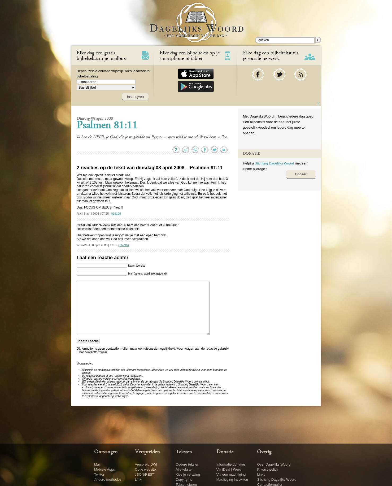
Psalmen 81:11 (107, 126)
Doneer (301, 174)
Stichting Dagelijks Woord (274, 163)
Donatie (224, 452)
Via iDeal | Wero (228, 469)
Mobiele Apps (104, 469)
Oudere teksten (187, 464)
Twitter (99, 474)
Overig (264, 452)
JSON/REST (144, 474)
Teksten (184, 452)
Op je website (145, 469)
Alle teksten (184, 469)
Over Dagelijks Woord (273, 464)
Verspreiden (147, 452)
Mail (97, 464)
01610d (116, 213)
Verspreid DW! (146, 464)
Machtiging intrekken (232, 479)
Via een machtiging (231, 474)
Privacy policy (267, 469)
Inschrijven (135, 97)
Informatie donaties (231, 464)
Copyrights (184, 479)
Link (138, 479)
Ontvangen (106, 452)
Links (261, 474)
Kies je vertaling (188, 474)
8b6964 (124, 245)
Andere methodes (107, 479)
